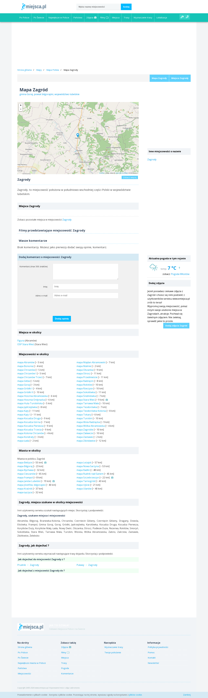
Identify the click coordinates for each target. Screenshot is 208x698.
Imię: (45, 289)
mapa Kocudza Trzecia (29, 432)
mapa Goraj (23, 387)
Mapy (39, 69)
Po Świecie (39, 17)
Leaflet (101, 173)
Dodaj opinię (62, 321)
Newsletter (153, 665)
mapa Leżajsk (84, 465)
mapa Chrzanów (26, 372)
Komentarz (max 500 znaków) (33, 266)
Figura (20, 343)
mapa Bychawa (25, 472)
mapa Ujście (83, 487)
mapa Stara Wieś (86, 402)
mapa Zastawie (85, 439)
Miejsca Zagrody (179, 78)
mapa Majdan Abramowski (91, 365)
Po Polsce (24, 17)
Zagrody (67, 219)
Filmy (104, 17)
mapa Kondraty (25, 439)
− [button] (21, 109)
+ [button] (21, 105)
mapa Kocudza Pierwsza (30, 428)
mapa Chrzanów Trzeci (29, 380)
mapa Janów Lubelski (28, 484)
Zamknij (187, 694)
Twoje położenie (112, 655)
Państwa (77, 17)
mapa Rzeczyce (85, 391)
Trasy (126, 17)
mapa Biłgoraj (24, 469)
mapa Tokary (84, 417)
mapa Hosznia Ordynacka (31, 402)
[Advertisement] (104, 45)
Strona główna (24, 69)
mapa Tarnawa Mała (88, 406)
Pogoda (65, 671)
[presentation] (75, 310)
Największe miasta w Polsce (32, 665)
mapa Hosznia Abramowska (32, 398)
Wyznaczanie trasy (143, 17)
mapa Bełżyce (24, 465)
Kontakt (152, 660)
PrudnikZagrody (28, 567)
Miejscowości (24, 676)
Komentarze (67, 676)
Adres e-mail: (42, 298)
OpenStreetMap (121, 173)
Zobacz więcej (129, 177)
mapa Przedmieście (87, 380)
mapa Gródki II (25, 395)
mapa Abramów (25, 365)
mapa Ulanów (84, 491)
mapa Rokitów (84, 387)
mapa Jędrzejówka (27, 410)
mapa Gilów (23, 383)
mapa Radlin (83, 472)
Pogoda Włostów (180, 274)
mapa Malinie (84, 369)
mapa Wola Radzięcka (88, 425)
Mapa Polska (52, 69)
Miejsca (115, 17)
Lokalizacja (161, 17)
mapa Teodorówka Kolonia (91, 413)
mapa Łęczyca (24, 495)
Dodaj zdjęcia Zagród (176, 325)
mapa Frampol (25, 480)
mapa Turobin (84, 421)
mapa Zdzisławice (86, 443)
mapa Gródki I (24, 391)
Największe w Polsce (58, 17)
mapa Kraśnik (24, 491)
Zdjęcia (91, 17)
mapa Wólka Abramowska (91, 428)
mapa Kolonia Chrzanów (30, 436)
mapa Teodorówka (87, 410)
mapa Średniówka (86, 398)
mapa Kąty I (23, 417)
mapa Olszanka (85, 372)
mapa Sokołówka (86, 395)
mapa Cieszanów (26, 476)
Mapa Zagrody (159, 78)
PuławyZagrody (87, 567)
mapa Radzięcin (85, 383)
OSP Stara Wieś (25, 347)
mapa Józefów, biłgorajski (31, 487)
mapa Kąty (23, 413)
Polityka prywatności (158, 650)
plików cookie (135, 694)
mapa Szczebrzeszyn (88, 480)
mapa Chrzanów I (26, 376)
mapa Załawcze (85, 436)
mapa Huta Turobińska (30, 406)
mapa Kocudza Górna (28, 425)
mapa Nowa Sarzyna (88, 469)
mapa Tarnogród (86, 484)
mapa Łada (23, 443)
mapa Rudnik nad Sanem (90, 476)
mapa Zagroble (85, 432)
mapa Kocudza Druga (29, 421)
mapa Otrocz (83, 376)
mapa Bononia (25, 369)
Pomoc (151, 655)
